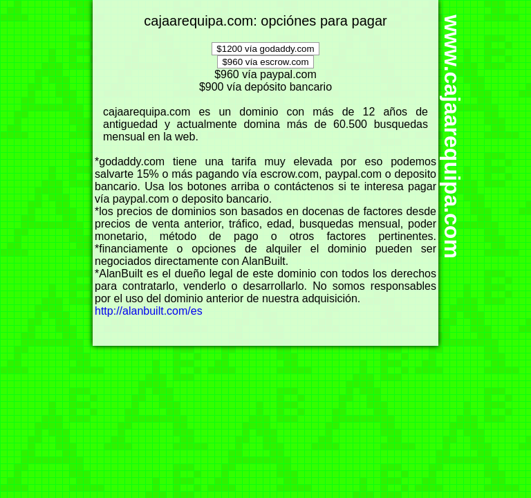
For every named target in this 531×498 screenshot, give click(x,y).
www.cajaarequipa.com (452, 137)
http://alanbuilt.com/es (149, 311)
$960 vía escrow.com (265, 62)
